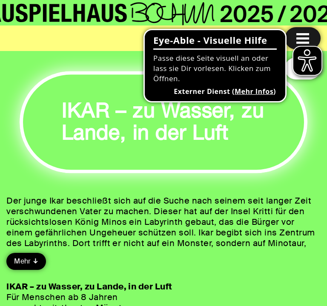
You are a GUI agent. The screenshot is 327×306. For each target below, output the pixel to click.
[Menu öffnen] (303, 38)
